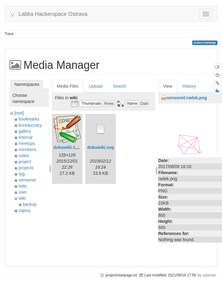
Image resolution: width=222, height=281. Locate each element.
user (23, 192)
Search (119, 86)
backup (29, 204)
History (189, 86)
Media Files (68, 86)
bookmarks (29, 119)
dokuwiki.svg (100, 147)
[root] (19, 113)
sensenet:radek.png (187, 97)
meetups (27, 143)
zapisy (25, 210)
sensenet (27, 179)
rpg (22, 173)
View (167, 86)
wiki (22, 198)
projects (26, 167)
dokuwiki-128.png (71, 147)
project (25, 161)
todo (23, 186)
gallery (25, 131)
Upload (95, 86)
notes (24, 155)
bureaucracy (30, 125)
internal (25, 137)
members (27, 149)
